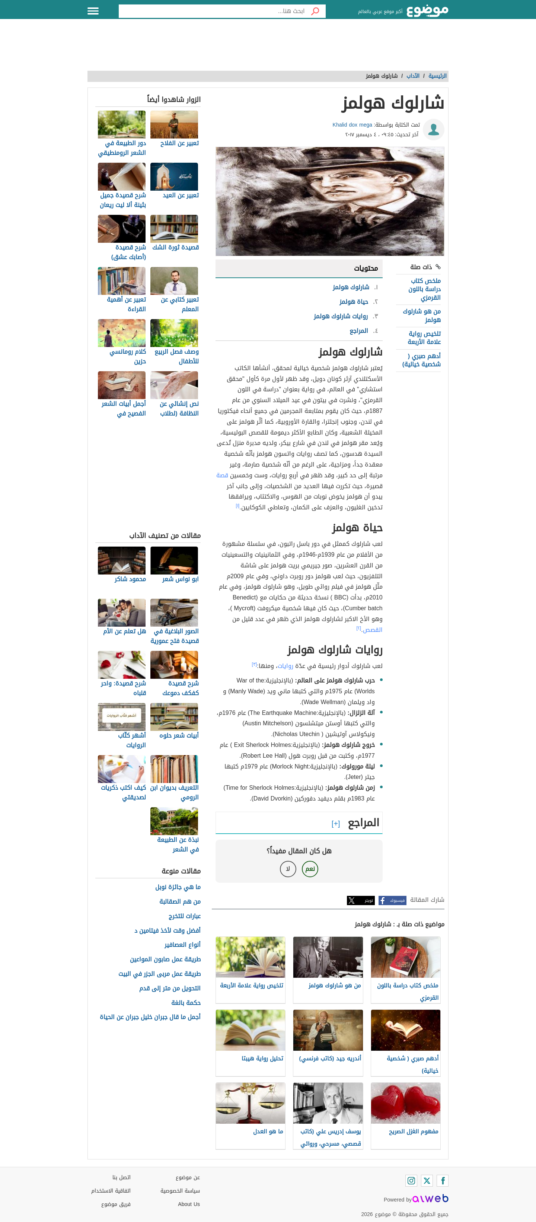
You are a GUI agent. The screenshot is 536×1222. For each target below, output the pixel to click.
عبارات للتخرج (185, 916)
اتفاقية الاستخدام (111, 1191)
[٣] (254, 664)
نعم (310, 869)
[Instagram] (411, 1181)
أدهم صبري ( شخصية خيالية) (421, 360)
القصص (373, 630)
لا (288, 869)
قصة (222, 475)
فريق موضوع (116, 1204)
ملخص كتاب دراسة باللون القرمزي (424, 289)
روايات (285, 666)
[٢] (359, 628)
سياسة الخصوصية (180, 1191)
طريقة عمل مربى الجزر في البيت (159, 974)
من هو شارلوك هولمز (422, 315)
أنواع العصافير (183, 945)
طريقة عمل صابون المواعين (165, 959)
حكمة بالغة (186, 1003)
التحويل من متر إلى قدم (170, 988)
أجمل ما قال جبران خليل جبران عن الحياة (150, 1017)
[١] (238, 506)
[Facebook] (443, 1181)
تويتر (369, 900)
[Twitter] (427, 1181)
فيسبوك (397, 900)
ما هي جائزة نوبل (178, 887)
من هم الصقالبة (180, 902)
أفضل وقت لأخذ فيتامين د (167, 931)
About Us (189, 1204)
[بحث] (315, 11)
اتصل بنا (121, 1177)
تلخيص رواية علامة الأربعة (424, 338)
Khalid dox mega (353, 125)
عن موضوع (188, 1177)
